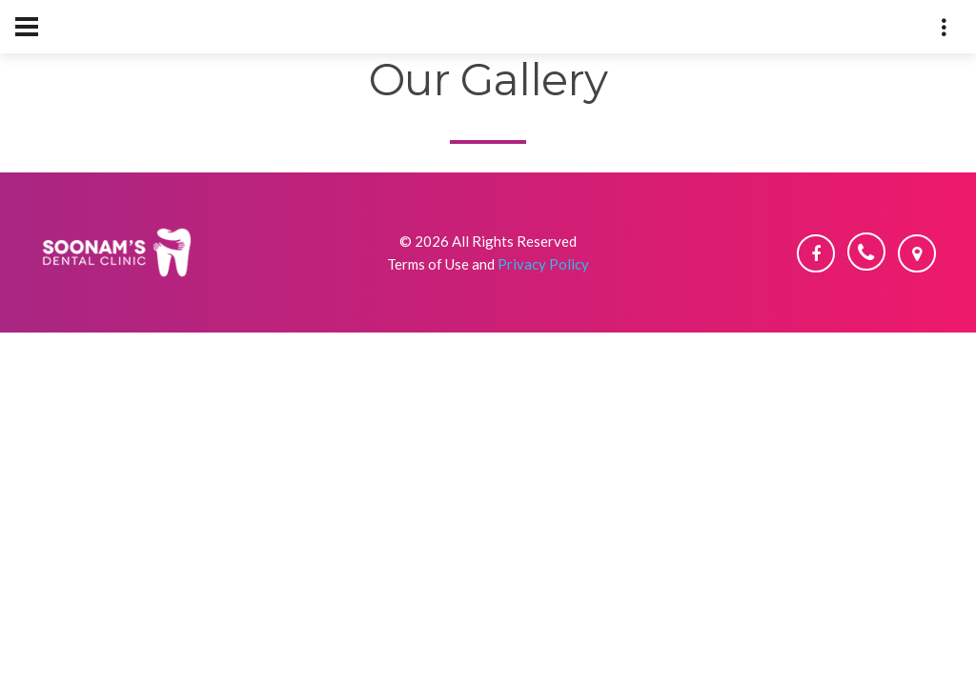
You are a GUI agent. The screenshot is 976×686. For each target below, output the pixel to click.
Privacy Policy (543, 263)
